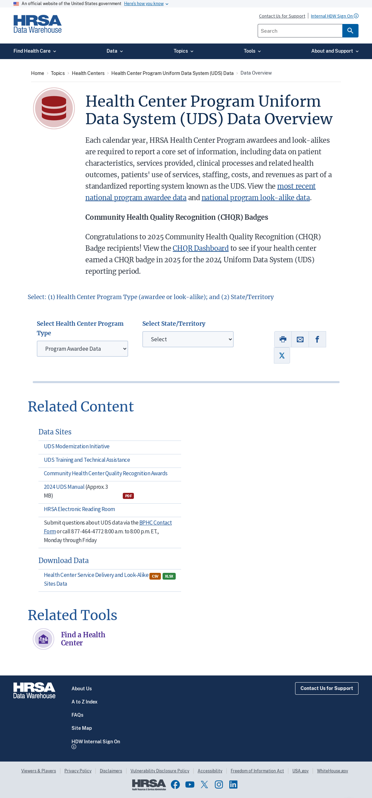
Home (37, 73)
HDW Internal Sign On (95, 741)
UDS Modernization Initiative (77, 446)
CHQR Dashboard (201, 248)
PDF (128, 495)
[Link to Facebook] (317, 339)
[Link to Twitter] (282, 355)
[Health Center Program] (82, 349)
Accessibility (210, 771)
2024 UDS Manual (64, 486)
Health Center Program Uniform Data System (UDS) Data (172, 73)
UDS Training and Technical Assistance (87, 459)
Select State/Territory (173, 323)
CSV (155, 576)
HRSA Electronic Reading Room (79, 509)
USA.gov (300, 771)
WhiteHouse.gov (332, 771)
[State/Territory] (188, 339)
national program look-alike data (256, 197)
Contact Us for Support (327, 688)
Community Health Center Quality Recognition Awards (106, 473)
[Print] (283, 339)
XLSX (169, 576)
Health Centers (88, 73)
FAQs (77, 715)
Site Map (81, 728)
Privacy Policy (77, 771)
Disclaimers (111, 771)
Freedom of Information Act (257, 771)
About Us (81, 688)
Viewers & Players (38, 771)
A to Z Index (84, 701)
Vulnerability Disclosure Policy (160, 771)
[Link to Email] (300, 339)
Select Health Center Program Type (80, 328)
